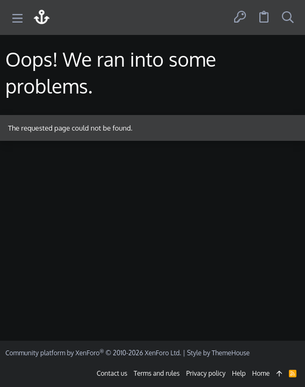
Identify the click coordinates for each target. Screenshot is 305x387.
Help (239, 373)
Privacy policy (206, 373)
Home (261, 373)
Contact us (112, 373)
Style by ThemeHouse (218, 353)
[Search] (288, 17)
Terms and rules (157, 373)
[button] (17, 17)
